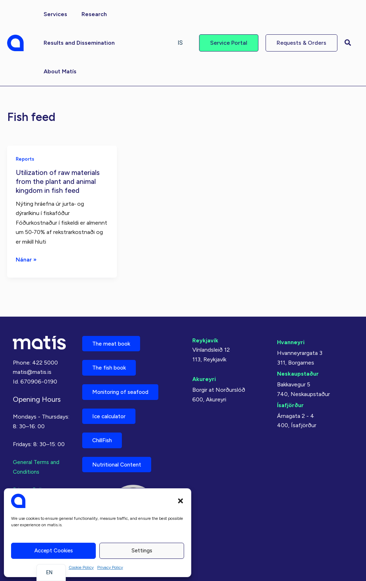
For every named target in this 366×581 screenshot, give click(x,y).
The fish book (111, 363)
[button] (180, 500)
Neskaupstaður (298, 368)
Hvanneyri (291, 336)
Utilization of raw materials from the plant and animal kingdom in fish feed (59, 181)
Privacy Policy (110, 567)
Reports (25, 159)
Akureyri (204, 373)
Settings (142, 550)
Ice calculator (111, 413)
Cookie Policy (81, 567)
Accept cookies (53, 550)
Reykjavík (205, 335)
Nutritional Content (119, 463)
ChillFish (104, 438)
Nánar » (26, 259)
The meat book (113, 338)
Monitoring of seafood (123, 388)
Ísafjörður (290, 399)
